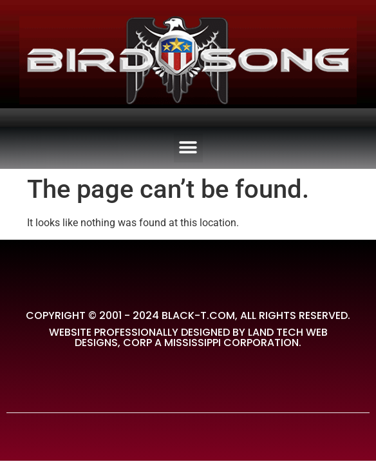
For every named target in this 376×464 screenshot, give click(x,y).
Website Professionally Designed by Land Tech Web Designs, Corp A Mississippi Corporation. (188, 337)
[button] (188, 147)
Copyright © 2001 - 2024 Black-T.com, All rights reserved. (188, 315)
